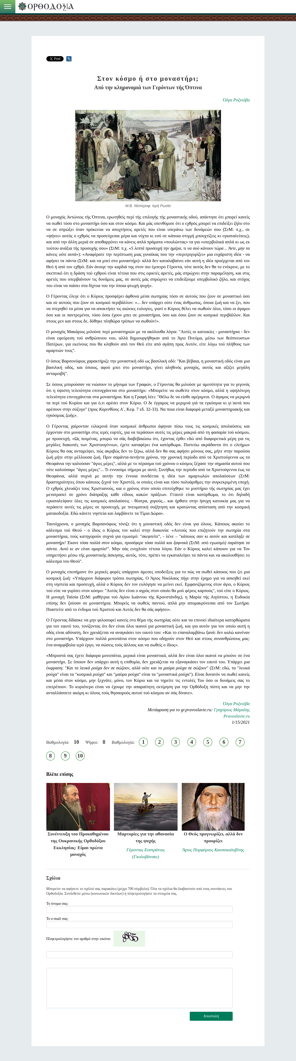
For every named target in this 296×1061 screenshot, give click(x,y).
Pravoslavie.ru (236, 716)
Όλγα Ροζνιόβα (236, 99)
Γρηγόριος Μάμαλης (232, 709)
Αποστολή (211, 1016)
